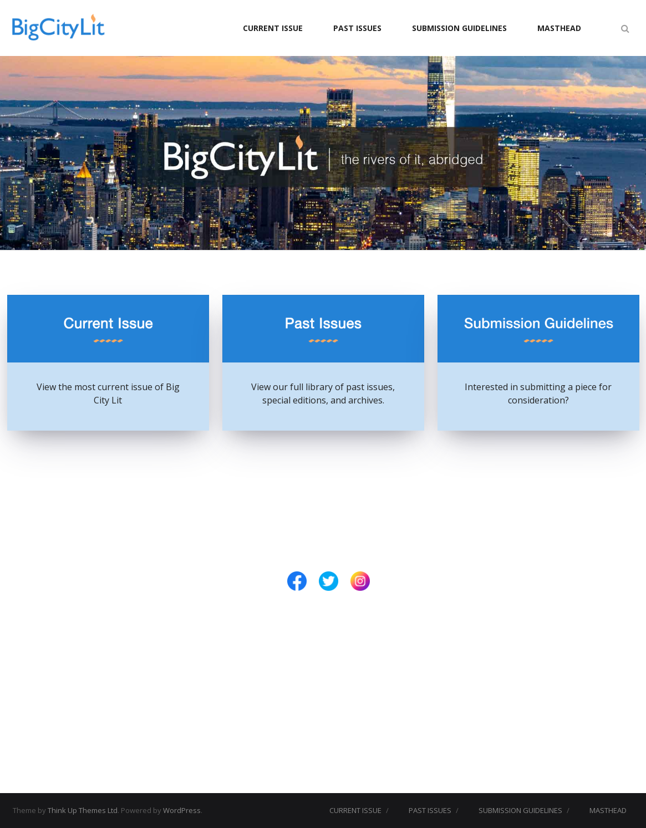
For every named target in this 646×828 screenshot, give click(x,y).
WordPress (182, 810)
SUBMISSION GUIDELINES (459, 28)
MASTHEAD (559, 28)
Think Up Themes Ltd (83, 810)
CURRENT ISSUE (273, 28)
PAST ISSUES (357, 28)
